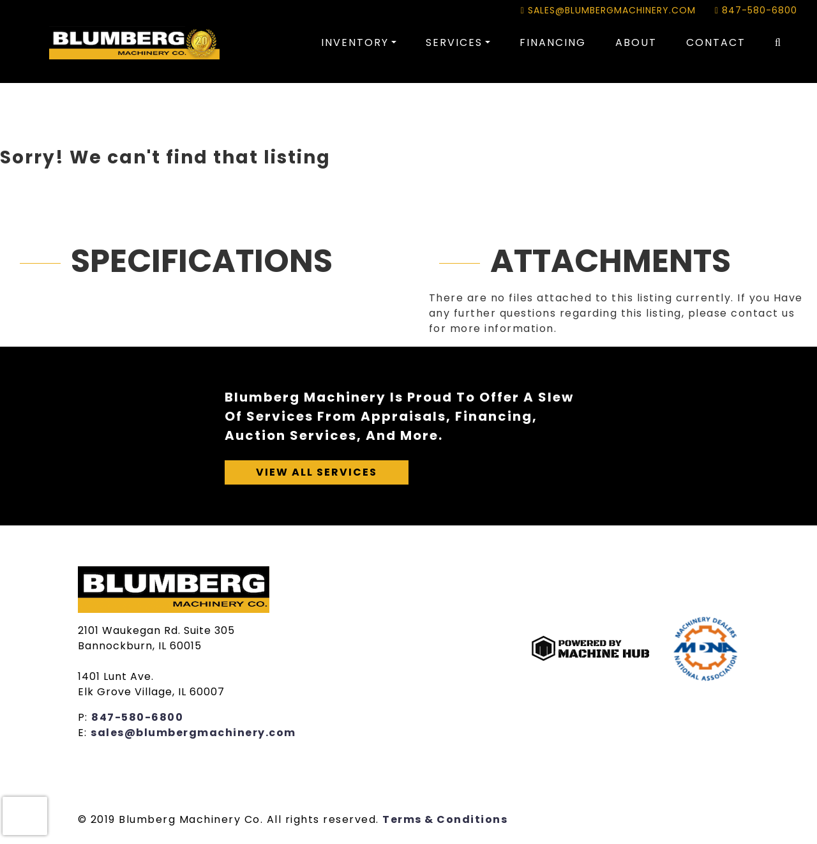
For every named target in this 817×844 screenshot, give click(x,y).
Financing (553, 42)
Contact (716, 42)
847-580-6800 (756, 10)
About (636, 42)
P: (85, 717)
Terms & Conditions (444, 819)
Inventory (355, 42)
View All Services (316, 472)
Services (454, 42)
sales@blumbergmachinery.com (608, 10)
